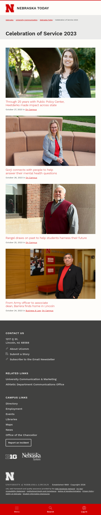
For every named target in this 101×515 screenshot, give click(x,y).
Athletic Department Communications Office (35, 384)
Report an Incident (18, 442)
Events (10, 414)
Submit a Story (19, 354)
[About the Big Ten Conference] (11, 456)
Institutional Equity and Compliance (41, 491)
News (9, 429)
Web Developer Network (65, 489)
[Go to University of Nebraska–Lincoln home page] (10, 8)
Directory (12, 403)
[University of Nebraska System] (32, 457)
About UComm (19, 348)
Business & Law (33, 310)
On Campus (31, 109)
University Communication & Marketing (31, 379)
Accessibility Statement (15, 491)
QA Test (79, 489)
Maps (9, 424)
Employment (14, 408)
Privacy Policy (88, 491)
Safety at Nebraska (13, 494)
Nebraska (9, 20)
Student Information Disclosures (36, 494)
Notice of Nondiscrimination (69, 491)
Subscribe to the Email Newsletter (32, 359)
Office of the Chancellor (21, 435)
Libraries (11, 419)
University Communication (27, 20)
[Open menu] (17, 509)
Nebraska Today (33, 8)
